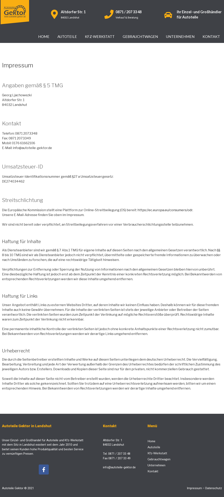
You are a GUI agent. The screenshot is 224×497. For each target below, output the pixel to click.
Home (43, 36)
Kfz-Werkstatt (100, 36)
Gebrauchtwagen (140, 36)
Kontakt (211, 36)
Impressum (194, 488)
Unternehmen (180, 36)
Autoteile (67, 36)
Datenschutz (213, 488)
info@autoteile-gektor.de (119, 467)
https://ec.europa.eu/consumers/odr (164, 210)
